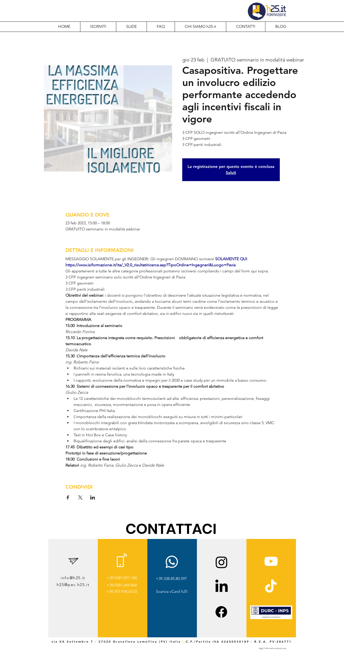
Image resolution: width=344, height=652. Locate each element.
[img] (271, 618)
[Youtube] (271, 561)
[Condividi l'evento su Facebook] (67, 497)
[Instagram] (221, 562)
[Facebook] (221, 612)
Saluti (231, 172)
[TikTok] (271, 587)
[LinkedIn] (221, 587)
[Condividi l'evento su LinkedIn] (92, 497)
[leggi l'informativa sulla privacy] (272, 648)
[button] (200, 26)
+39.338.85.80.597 (171, 578)
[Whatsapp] (171, 562)
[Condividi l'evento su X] (80, 497)
